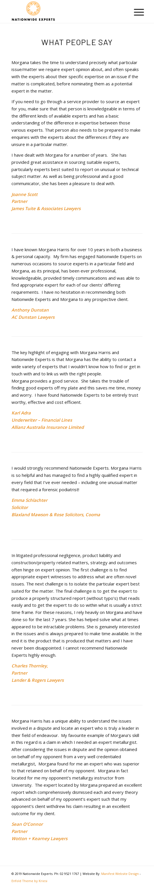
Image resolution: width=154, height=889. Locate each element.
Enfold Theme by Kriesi (29, 881)
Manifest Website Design (120, 873)
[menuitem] (134, 12)
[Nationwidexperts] (63, 11)
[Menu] (134, 12)
